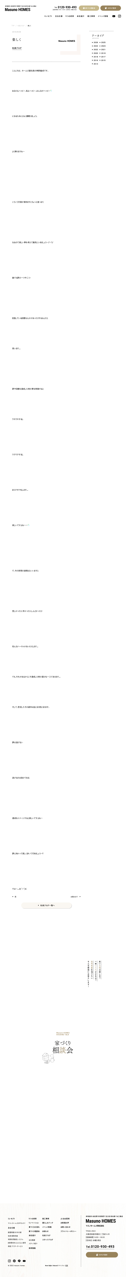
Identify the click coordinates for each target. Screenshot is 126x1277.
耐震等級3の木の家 (15, 1230)
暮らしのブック (47, 1220)
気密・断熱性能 (13, 1233)
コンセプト (48, 16)
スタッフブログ (47, 1237)
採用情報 (32, 1246)
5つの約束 (70, 16)
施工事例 (91, 16)
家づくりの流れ (34, 1225)
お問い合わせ (66, 1225)
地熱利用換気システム (15, 1237)
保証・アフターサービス (15, 1244)
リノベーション (34, 1220)
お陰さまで (74, 897)
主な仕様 (59, 16)
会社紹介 (81, 16)
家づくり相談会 (34, 1229)
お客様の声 (65, 1220)
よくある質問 (65, 1216)
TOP (13, 26)
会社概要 (32, 1238)
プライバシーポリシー (68, 1229)
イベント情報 (103, 16)
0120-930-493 (66, 7)
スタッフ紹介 (33, 1241)
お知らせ (45, 1229)
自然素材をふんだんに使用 (17, 1240)
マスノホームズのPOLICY (16, 1221)
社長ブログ (21, 26)
